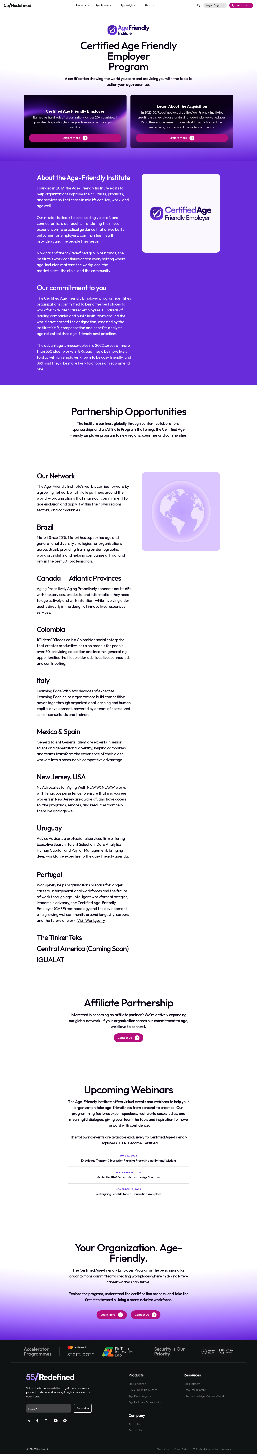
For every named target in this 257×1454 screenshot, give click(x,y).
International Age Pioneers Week (204, 1396)
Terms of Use (163, 1449)
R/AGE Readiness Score (142, 1390)
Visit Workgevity (91, 920)
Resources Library (195, 1390)
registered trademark (221, 1449)
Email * (32, 1409)
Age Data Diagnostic (140, 1396)
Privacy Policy (181, 1449)
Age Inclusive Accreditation (145, 1402)
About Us (134, 1424)
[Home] (17, 5)
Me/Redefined (137, 1383)
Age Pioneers (192, 1383)
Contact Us (135, 1430)
